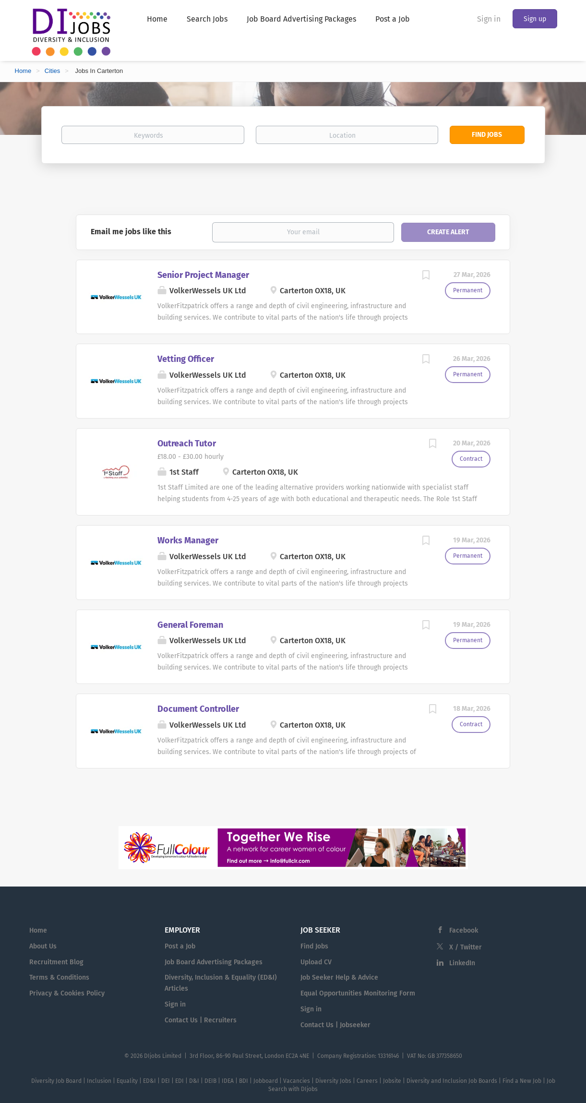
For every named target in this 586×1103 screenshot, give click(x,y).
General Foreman (190, 625)
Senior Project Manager (203, 275)
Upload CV (316, 962)
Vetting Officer (185, 359)
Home (23, 70)
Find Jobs (487, 135)
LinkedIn (462, 963)
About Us (43, 946)
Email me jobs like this (131, 231)
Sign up (535, 19)
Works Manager (187, 540)
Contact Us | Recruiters (201, 1020)
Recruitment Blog (56, 962)
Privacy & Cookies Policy (67, 993)
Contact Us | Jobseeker (335, 1025)
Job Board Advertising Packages (214, 962)
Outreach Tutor (186, 443)
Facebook (463, 930)
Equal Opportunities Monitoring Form (357, 993)
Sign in (489, 19)
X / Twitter (465, 947)
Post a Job (180, 946)
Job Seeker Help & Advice (339, 977)
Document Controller (198, 709)
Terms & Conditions (59, 977)
